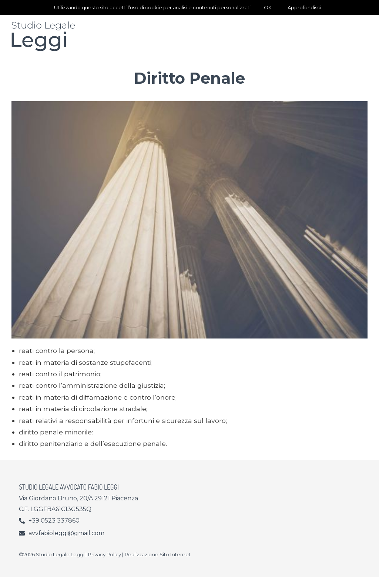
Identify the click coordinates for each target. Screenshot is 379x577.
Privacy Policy (104, 554)
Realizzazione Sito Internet (158, 554)
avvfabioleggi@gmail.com (66, 533)
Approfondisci (304, 7)
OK (268, 7)
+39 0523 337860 (54, 520)
